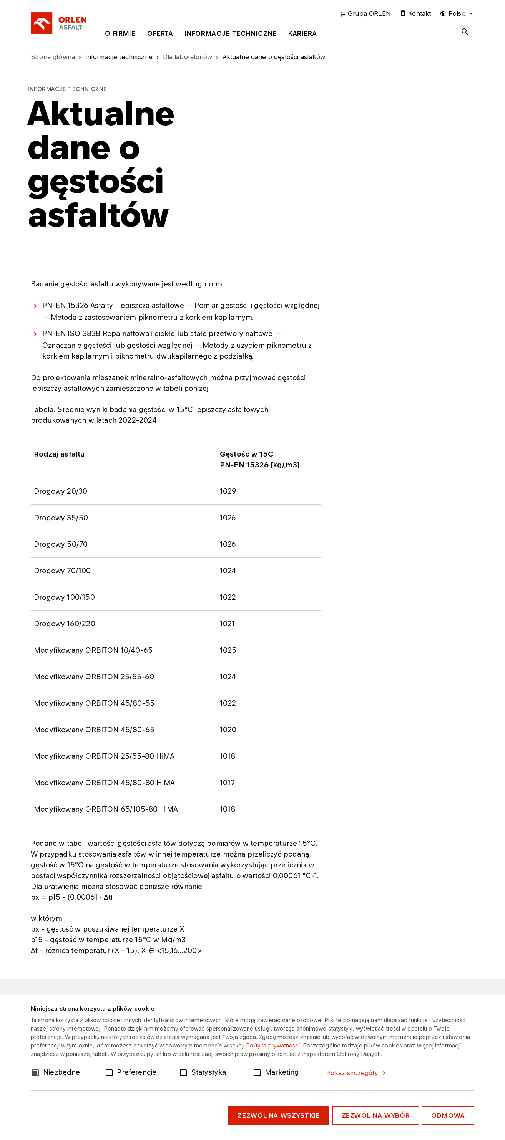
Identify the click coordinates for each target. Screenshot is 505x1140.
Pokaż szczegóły (352, 1073)
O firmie (120, 33)
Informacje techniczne (230, 33)
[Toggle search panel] (465, 32)
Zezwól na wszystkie (279, 1115)
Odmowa (448, 1115)
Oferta (160, 33)
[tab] (120, 35)
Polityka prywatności (273, 1045)
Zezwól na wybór (376, 1115)
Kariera (302, 33)
